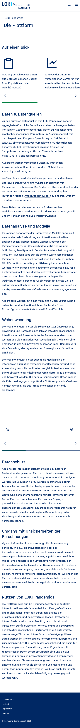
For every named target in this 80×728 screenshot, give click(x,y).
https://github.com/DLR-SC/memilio (24, 309)
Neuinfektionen (66, 569)
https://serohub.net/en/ (48, 151)
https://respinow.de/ (37, 195)
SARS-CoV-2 (30, 191)
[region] (40, 74)
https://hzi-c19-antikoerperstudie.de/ (24, 155)
